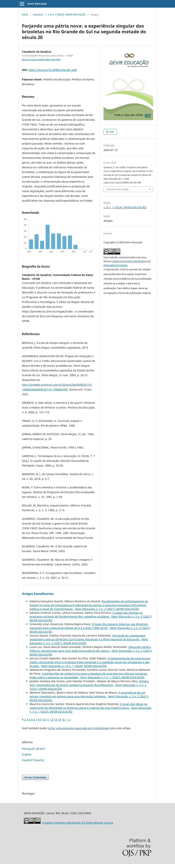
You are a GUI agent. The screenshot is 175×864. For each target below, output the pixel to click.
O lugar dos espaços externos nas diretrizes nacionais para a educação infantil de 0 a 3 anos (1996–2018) (89, 626)
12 (51, 719)
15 (63, 719)
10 (44, 719)
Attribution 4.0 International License (77, 822)
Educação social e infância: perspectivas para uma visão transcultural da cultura (90, 649)
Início (25, 14)
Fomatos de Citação (117, 189)
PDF (111, 132)
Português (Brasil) (33, 748)
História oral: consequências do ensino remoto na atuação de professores (89, 683)
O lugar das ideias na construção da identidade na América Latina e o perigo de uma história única (88, 706)
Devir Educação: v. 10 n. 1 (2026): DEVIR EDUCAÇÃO (74, 666)
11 (47, 719)
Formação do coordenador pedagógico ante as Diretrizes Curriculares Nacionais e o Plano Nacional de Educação (88, 637)
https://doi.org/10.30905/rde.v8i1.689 (53, 70)
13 (55, 719)
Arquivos (38, 14)
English (26, 754)
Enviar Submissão (35, 777)
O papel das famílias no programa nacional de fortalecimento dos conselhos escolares (86, 614)
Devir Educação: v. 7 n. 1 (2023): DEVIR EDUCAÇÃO (112, 677)
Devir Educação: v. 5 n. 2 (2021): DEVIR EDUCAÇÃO (107, 609)
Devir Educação (37, 3)
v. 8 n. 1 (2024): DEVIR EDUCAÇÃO (67, 14)
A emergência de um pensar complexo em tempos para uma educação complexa (87, 694)
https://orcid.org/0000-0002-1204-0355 (41, 59)
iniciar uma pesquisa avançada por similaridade (78, 728)
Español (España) (33, 760)
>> (69, 719)
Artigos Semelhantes (38, 594)
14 (59, 719)
